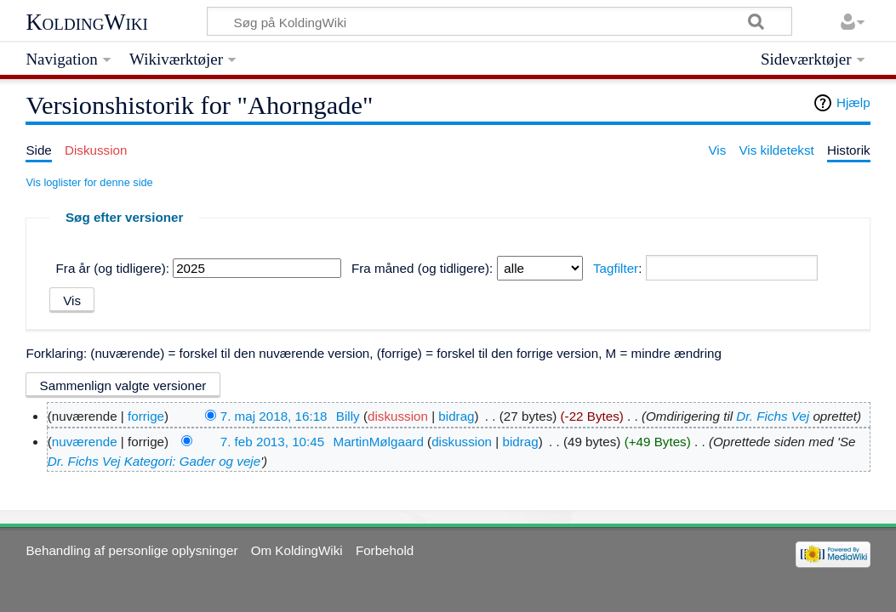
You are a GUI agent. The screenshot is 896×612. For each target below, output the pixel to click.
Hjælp (853, 102)
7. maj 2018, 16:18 (274, 416)
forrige (146, 416)
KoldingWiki (87, 22)
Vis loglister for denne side (89, 182)
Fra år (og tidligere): (112, 268)
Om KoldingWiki (297, 550)
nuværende (84, 441)
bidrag (456, 416)
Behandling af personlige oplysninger (131, 550)
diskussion (398, 416)
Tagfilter (615, 268)
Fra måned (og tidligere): (422, 268)
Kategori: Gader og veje (192, 461)
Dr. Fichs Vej (772, 416)
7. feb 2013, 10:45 (272, 441)
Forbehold (385, 550)
